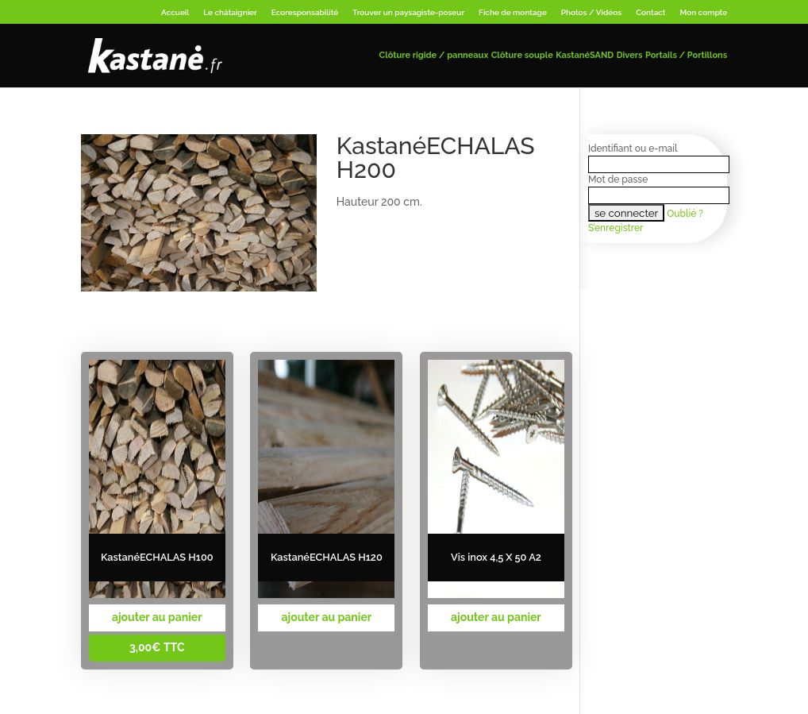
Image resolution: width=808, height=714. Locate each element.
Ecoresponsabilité (305, 12)
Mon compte (704, 12)
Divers (630, 55)
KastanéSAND (585, 55)
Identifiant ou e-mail (632, 148)
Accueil (175, 12)
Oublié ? (685, 213)
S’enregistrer (615, 227)
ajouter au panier (157, 617)
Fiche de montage (513, 12)
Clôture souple (522, 55)
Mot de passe (618, 179)
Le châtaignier (229, 12)
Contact (650, 12)
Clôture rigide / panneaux (434, 55)
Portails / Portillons (686, 55)
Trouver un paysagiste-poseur (408, 12)
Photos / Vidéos (591, 12)
